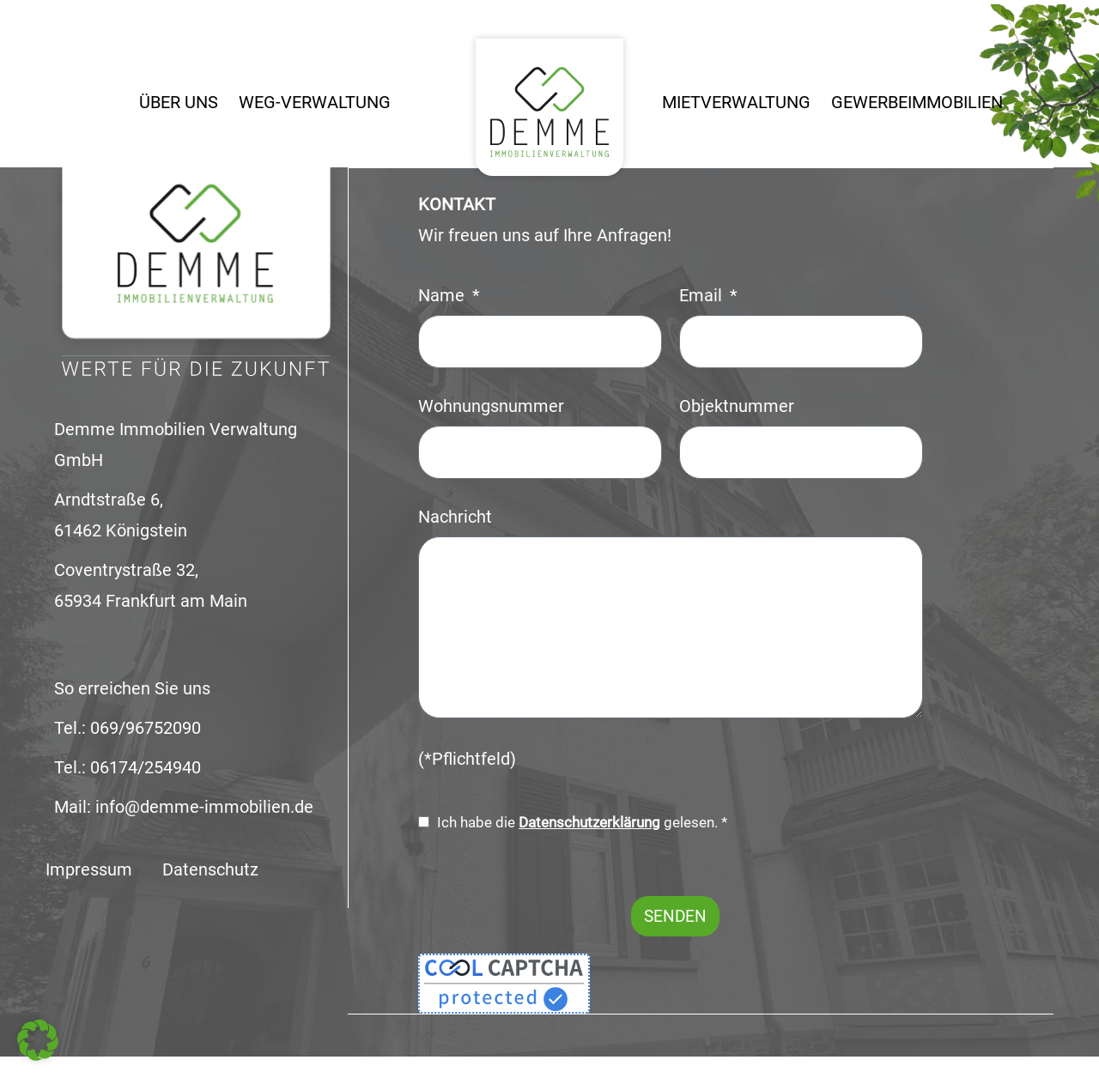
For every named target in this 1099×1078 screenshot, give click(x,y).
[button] (38, 1040)
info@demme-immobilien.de (204, 807)
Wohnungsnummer (491, 405)
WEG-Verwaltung (315, 102)
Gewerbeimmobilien (917, 102)
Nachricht (455, 516)
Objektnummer (736, 405)
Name (443, 295)
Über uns (178, 102)
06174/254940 (145, 768)
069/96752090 (145, 728)
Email (702, 295)
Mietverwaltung (736, 102)
